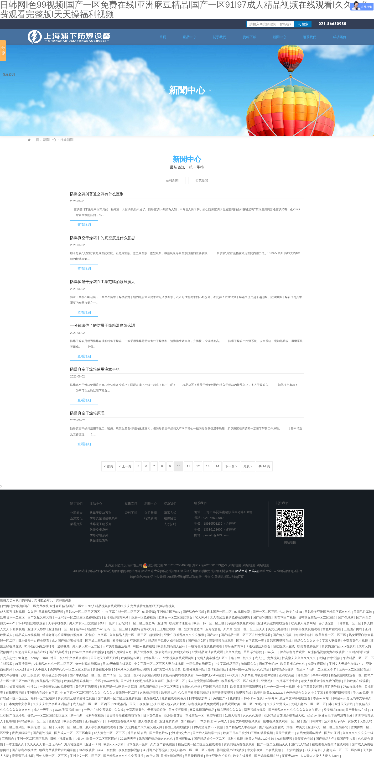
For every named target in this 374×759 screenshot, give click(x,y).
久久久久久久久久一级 (358, 733)
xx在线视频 (285, 738)
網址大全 (265, 571)
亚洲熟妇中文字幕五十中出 (280, 681)
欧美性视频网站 (194, 669)
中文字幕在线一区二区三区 (122, 612)
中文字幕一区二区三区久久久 (81, 692)
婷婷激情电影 (304, 635)
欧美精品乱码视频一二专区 (83, 681)
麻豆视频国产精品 (202, 710)
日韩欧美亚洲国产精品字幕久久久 (328, 612)
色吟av (80, 629)
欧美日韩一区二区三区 (209, 623)
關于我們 (219, 37)
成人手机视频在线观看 (101, 727)
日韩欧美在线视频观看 (305, 629)
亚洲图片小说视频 (155, 750)
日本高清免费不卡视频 (208, 727)
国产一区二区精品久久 (273, 744)
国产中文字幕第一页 (250, 640)
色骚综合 (55, 721)
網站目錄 (191, 576)
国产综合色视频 (194, 612)
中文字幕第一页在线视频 (264, 750)
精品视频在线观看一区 (347, 675)
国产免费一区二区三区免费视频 (120, 698)
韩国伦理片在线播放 (231, 750)
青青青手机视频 (23, 756)
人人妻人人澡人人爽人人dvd (320, 756)
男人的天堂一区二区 (86, 646)
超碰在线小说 (102, 669)
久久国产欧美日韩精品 (194, 692)
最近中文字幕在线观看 (295, 698)
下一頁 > (231, 466)
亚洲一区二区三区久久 (250, 629)
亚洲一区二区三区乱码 (33, 738)
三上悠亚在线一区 (169, 629)
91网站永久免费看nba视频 (132, 669)
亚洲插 (162, 623)
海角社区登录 (74, 744)
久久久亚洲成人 (278, 704)
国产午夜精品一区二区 (86, 675)
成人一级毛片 (43, 710)
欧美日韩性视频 (330, 658)
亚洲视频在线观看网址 (179, 658)
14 (217, 466)
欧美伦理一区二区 (40, 727)
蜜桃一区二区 (176, 681)
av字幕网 (271, 698)
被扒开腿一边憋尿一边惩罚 (119, 686)
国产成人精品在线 (98, 640)
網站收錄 (95, 571)
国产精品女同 (197, 640)
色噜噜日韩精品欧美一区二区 (26, 721)
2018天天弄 (128, 738)
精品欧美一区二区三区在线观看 (200, 744)
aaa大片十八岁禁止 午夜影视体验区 (252, 675)
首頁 (162, 37)
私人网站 (201, 617)
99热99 (260, 704)
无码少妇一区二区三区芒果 (137, 623)
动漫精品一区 (195, 715)
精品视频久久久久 (230, 710)
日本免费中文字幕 (18, 704)
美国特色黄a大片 (143, 629)
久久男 (228, 629)
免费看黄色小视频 (356, 640)
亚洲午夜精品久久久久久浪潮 (184, 635)
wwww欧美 (111, 681)
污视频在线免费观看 (241, 623)
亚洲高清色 (138, 640)
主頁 (35, 140)
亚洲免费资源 (169, 721)
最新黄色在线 (304, 738)
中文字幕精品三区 (226, 664)
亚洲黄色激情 (194, 629)
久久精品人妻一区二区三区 (128, 635)
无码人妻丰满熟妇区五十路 (216, 658)
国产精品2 (188, 721)
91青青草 (148, 612)
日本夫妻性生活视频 (117, 646)
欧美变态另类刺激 (55, 675)
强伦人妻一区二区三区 (52, 756)
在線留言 (170, 518)
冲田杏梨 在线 (137, 733)
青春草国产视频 (285, 617)
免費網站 (217, 576)
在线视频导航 (15, 692)
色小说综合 (326, 623)
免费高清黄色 (135, 710)
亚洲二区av (132, 675)
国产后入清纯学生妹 (206, 733)
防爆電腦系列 (99, 540)
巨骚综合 (8, 738)
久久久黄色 (233, 652)
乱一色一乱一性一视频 (280, 686)
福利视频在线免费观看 (204, 704)
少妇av (79, 738)
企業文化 (76, 518)
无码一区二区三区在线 (354, 669)
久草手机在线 (58, 623)
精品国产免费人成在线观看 (167, 640)
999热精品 (120, 704)
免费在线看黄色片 (174, 698)
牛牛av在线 (320, 675)
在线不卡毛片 (306, 669)
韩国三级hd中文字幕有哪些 (69, 658)
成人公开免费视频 (267, 658)
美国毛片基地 (363, 612)
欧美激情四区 (130, 658)
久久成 (119, 710)
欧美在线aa (294, 612)
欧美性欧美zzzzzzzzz (269, 692)
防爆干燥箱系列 (100, 513)
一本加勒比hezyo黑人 (212, 721)
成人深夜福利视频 (13, 612)
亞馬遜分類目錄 (191, 571)
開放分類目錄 (212, 571)
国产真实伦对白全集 (167, 669)
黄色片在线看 (332, 629)
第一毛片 (77, 715)
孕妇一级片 (107, 623)
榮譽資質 (76, 524)
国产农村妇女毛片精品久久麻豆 (142, 681)
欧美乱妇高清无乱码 (171, 646)
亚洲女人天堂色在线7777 (346, 664)
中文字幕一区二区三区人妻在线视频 (159, 664)
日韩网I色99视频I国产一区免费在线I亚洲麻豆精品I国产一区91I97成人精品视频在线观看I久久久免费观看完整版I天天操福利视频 (87, 606)
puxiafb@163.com (216, 535)
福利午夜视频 (95, 715)
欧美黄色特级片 (308, 646)
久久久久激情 (252, 715)
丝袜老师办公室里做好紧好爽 (62, 635)
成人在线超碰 (148, 721)
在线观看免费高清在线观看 (331, 744)
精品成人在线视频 (28, 635)
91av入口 (271, 652)
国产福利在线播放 (25, 750)
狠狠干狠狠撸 (107, 750)
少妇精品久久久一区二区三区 (53, 664)
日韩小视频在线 (61, 738)
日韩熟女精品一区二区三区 (317, 617)
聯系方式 (170, 513)
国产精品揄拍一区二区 (210, 738)
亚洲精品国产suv (169, 612)
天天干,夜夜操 (140, 704)
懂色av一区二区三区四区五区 (48, 715)
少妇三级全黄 (31, 675)
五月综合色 (213, 629)
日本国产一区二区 (220, 612)
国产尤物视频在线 (267, 756)
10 (178, 466)
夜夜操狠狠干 (21, 733)
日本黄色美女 (153, 715)
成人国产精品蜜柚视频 (67, 640)
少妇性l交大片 (181, 733)
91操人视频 (232, 715)
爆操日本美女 (296, 727)
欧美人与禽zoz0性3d (260, 738)
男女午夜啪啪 (10, 675)
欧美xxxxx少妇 (114, 744)
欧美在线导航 (243, 756)
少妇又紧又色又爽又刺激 (169, 704)
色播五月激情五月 (120, 652)
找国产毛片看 (346, 738)
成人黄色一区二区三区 (110, 733)
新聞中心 (279, 37)
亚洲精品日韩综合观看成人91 (285, 715)
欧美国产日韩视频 (338, 692)
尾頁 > (248, 466)
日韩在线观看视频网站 (121, 721)
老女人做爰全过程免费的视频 (321, 681)
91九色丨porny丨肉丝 (33, 658)
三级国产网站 (353, 629)
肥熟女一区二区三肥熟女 (175, 617)
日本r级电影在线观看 (117, 664)
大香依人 (41, 669)
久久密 (32, 612)
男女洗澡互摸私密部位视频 (77, 698)
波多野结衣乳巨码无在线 (172, 652)
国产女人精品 (300, 744)
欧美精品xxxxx (334, 710)
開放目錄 (228, 571)
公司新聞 (172, 180)
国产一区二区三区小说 (269, 612)
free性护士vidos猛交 (210, 675)
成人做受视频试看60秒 (203, 681)
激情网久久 (249, 664)
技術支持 (131, 503)
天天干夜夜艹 (285, 733)
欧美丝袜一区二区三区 (331, 635)
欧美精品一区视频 (49, 681)
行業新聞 (66, 140)
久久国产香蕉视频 (163, 744)
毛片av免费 (361, 692)
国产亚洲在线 (144, 652)
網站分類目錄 (170, 571)
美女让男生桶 (277, 629)
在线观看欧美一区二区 (238, 704)
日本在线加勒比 (200, 698)
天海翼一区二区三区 (69, 727)
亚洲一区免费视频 (144, 617)
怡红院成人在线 (284, 646)
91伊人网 (152, 756)
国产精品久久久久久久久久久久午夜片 (295, 710)
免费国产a (220, 698)
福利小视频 (235, 738)
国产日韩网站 (312, 721)
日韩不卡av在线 (252, 698)
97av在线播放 (353, 686)
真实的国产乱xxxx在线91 (339, 646)
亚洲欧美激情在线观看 (273, 623)
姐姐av (312, 715)
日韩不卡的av (269, 664)
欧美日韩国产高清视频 (246, 686)
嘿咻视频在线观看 (222, 640)
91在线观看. (87, 750)
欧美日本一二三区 (13, 617)
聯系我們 (309, 37)
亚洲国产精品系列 (216, 686)
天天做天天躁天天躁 (104, 658)
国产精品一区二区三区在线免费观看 (246, 635)
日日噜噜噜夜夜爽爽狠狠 (123, 715)
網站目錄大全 (150, 571)
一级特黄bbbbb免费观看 (57, 686)
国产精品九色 (325, 738)
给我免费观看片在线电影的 (58, 750)
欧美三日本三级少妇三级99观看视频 (248, 733)
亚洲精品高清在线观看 (208, 652)
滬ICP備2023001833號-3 (209, 565)
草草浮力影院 (253, 652)
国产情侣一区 (113, 675)
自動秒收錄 (141, 576)
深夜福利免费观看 (293, 652)
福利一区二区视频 (43, 698)
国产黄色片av (159, 733)
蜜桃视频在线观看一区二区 (282, 721)
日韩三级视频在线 (279, 640)
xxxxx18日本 (24, 669)
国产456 (213, 635)
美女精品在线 (151, 675)
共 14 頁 (264, 466)
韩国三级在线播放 (177, 727)
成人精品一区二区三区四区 (92, 704)
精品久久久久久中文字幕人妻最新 (318, 640)
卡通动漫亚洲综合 (258, 646)
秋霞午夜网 (215, 715)
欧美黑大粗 (169, 692)
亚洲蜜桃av (184, 738)
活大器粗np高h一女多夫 (341, 721)
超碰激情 (155, 635)
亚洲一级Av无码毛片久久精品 (249, 669)
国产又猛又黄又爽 (40, 617)
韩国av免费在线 (144, 646)
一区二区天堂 (170, 686)
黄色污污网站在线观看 (179, 675)
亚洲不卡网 (93, 744)
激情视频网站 (217, 669)
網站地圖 (290, 542)
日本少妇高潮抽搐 (13, 686)
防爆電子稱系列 (100, 524)
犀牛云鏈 (204, 576)
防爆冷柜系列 (99, 529)
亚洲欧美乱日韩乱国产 (295, 675)
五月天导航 (333, 686)
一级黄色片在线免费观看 (205, 646)
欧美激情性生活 (180, 623)
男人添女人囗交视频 (83, 623)
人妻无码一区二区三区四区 (342, 750)
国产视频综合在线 (272, 727)
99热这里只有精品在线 (31, 652)
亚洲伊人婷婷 (37, 629)
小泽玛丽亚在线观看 (32, 623)
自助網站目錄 (283, 571)
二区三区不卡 (327, 669)
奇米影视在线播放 (88, 664)
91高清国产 (23, 664)
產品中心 (189, 37)
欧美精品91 (120, 640)
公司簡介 (76, 513)
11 (188, 466)
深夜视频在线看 (255, 710)
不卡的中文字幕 (96, 635)
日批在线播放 (293, 750)
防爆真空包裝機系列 (104, 518)
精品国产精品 (149, 686)
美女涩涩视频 (178, 710)
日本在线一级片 (137, 744)
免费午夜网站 (317, 664)
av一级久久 (244, 658)
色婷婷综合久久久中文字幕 (305, 692)
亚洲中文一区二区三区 (86, 756)
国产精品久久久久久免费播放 (124, 756)
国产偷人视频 (282, 635)
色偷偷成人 (152, 698)
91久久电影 (313, 750)
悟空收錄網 (158, 576)
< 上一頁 (125, 466)
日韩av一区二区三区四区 (83, 612)
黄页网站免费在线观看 (240, 744)
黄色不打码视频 (86, 686)
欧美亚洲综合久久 (293, 664)
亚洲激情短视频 (172, 756)
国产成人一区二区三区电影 (73, 733)
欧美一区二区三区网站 (102, 738)
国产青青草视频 (223, 692)
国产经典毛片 (58, 652)
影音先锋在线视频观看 (246, 721)
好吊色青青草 (234, 646)
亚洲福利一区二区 (61, 629)
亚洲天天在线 (344, 704)
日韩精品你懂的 (283, 669)
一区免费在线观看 (199, 664)
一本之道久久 (15, 744)
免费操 (234, 698)
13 (207, 466)
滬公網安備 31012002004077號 (167, 565)
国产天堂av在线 (356, 710)
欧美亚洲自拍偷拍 (219, 756)
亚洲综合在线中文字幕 (43, 692)
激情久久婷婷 (191, 686)
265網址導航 (175, 576)
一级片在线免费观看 (98, 710)
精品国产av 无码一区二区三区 (108, 629)
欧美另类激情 (73, 721)
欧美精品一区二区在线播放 (240, 681)
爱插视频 (64, 646)
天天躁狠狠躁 (157, 710)
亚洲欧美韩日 (174, 715)
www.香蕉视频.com (68, 710)
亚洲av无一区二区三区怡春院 (328, 727)
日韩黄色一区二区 (349, 623)
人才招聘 (170, 524)
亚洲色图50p (94, 721)
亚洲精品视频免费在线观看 (326, 652)
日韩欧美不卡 (152, 658)
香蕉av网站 (321, 698)
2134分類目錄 (111, 571)
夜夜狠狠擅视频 (130, 750)
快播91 (32, 686)
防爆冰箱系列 (99, 535)
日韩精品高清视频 (51, 612)
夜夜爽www (290, 756)
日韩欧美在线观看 (356, 681)
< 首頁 (108, 466)
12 (198, 466)
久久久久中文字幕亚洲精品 (52, 704)
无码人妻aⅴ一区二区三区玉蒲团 (192, 750)
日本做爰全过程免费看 (34, 640)
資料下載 (249, 37)
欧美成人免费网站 (304, 623)
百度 (241, 576)
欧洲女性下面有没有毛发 (335, 715)
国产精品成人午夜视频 (241, 727)
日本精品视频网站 (117, 617)
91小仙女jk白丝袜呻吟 (40, 646)
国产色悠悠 (346, 617)
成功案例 (339, 37)
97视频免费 (242, 612)
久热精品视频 (149, 692)
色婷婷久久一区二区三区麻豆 (70, 669)
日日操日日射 (194, 756)
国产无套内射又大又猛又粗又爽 (141, 727)
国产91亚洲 (332, 733)
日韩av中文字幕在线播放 (87, 652)
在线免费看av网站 (309, 733)
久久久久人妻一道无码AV (44, 744)
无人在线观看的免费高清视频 (230, 617)
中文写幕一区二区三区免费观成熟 (78, 617)
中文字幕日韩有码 (310, 686)
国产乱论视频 (42, 733)
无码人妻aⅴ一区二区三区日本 (312, 704)
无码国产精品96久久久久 (156, 738)
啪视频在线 (244, 692)
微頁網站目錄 (131, 571)
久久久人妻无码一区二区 (120, 692)
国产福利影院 (262, 617)
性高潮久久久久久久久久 (299, 658)
